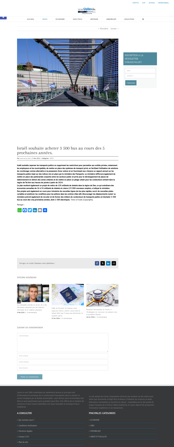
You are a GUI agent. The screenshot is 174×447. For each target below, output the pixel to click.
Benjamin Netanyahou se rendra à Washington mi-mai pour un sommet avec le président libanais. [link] (101, 312)
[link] (135, 3)
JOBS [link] (92, 425)
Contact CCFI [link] (24, 436)
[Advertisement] (67, 128)
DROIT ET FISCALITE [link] (98, 436)
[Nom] (140, 70)
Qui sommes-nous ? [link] (26, 420)
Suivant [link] (114, 28)
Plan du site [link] (23, 442)
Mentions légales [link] (25, 431)
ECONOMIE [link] (94, 420)
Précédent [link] (104, 28)
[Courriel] (140, 75)
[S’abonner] (130, 82)
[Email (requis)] (62, 361)
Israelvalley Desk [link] (25, 158)
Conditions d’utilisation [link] (28, 425)
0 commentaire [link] (32, 312)
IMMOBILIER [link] (95, 431)
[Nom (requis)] (62, 355)
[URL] (62, 368)
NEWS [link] (52, 158)
